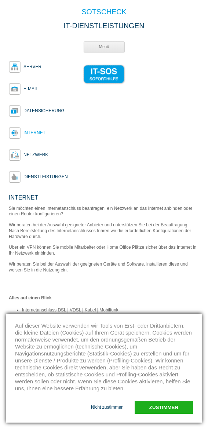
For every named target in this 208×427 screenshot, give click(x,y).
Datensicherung (44, 110)
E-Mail (30, 88)
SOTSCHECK (104, 12)
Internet (34, 132)
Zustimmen (163, 407)
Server (32, 66)
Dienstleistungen (45, 176)
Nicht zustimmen (107, 407)
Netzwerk (35, 154)
